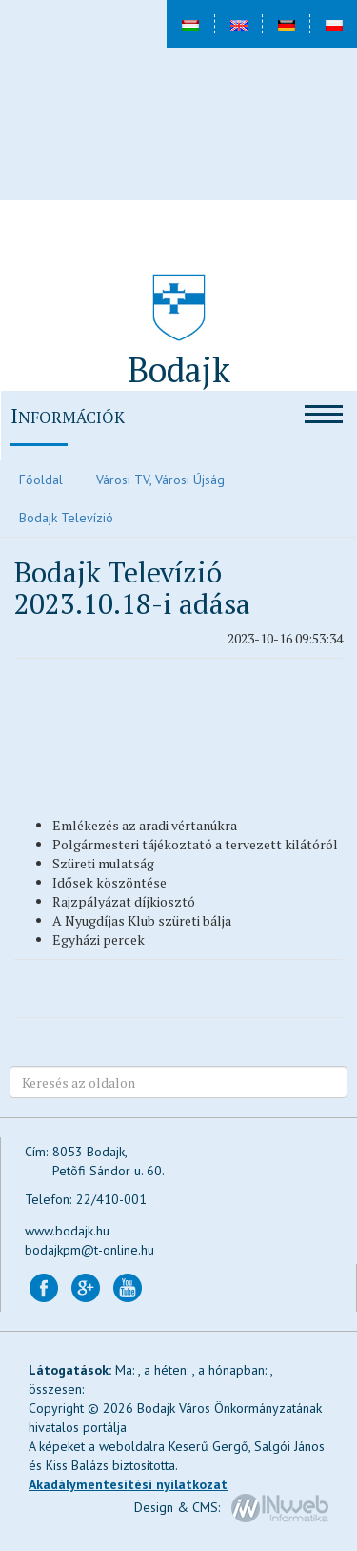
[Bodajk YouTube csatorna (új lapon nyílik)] (128, 1287)
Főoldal (41, 479)
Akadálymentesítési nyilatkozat (128, 1484)
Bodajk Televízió (66, 517)
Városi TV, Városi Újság (160, 479)
